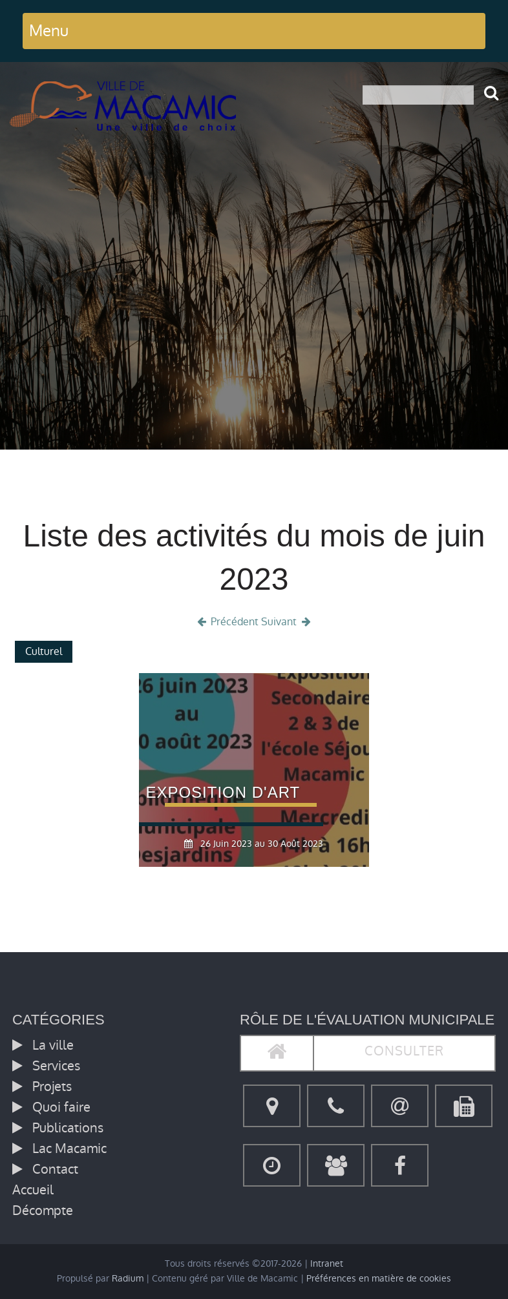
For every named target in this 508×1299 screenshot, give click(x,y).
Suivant (287, 621)
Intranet (326, 1264)
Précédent (227, 621)
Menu (49, 30)
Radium (127, 1279)
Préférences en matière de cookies (378, 1279)
